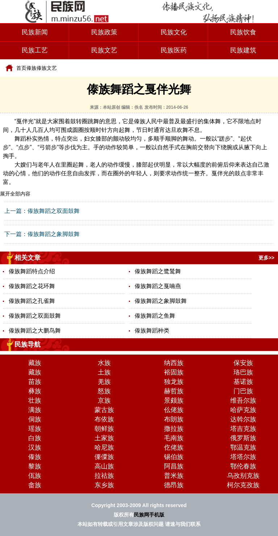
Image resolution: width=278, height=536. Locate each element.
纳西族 (174, 362)
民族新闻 (35, 32)
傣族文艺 (47, 68)
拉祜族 (104, 475)
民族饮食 (243, 32)
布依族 (104, 419)
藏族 (34, 362)
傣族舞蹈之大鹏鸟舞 (35, 330)
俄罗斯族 (243, 438)
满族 (34, 409)
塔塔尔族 (243, 456)
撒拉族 (174, 428)
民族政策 (104, 32)
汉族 (34, 447)
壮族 (34, 400)
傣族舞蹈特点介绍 (32, 271)
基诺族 (243, 381)
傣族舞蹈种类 (152, 330)
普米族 (174, 475)
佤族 (34, 475)
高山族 (104, 466)
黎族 (34, 466)
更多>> (266, 258)
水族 (104, 362)
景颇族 (174, 400)
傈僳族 (104, 456)
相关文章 (27, 257)
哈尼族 (104, 447)
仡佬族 (174, 447)
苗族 (34, 381)
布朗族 (174, 419)
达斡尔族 (243, 419)
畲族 (34, 485)
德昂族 (174, 485)
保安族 (243, 362)
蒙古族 (104, 409)
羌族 (104, 381)
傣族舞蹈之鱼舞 (155, 316)
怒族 (104, 391)
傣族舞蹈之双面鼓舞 (54, 211)
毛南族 (174, 438)
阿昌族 (174, 466)
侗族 (34, 419)
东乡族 (104, 485)
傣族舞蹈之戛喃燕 (158, 286)
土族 (104, 372)
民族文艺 (104, 50)
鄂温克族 (243, 447)
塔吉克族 (243, 428)
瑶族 (34, 428)
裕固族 (174, 372)
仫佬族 (174, 409)
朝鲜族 (104, 428)
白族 (34, 438)
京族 (104, 400)
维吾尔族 (243, 400)
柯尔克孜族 (243, 485)
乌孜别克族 (243, 475)
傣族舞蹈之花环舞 (32, 286)
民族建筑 (243, 50)
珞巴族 (243, 372)
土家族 (104, 438)
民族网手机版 (149, 515)
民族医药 (174, 50)
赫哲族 (174, 391)
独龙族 (174, 381)
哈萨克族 (243, 409)
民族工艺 (35, 50)
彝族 (34, 391)
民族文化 (174, 32)
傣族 (31, 68)
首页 (21, 68)
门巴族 (243, 391)
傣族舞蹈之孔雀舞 (32, 301)
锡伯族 (174, 456)
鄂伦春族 (243, 466)
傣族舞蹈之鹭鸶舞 (158, 271)
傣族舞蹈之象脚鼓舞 (54, 234)
